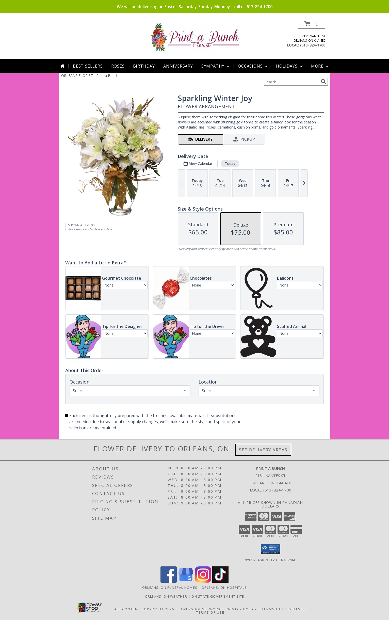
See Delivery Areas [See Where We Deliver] (263, 450)
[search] (323, 81)
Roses (118, 66)
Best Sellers (88, 66)
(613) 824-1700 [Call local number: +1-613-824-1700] (312, 45)
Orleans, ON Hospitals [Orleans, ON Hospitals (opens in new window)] (224, 587)
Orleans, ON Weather (166, 596)
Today (230, 163)
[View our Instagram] (203, 581)
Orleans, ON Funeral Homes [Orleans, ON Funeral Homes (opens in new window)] (170, 587)
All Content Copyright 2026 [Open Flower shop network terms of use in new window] (144, 609)
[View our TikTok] (220, 581)
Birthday (144, 66)
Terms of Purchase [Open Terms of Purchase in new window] (282, 609)
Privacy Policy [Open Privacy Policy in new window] (241, 609)
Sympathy (216, 66)
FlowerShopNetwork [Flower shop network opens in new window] (198, 609)
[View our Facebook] (168, 581)
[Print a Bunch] (196, 37)
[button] (311, 24)
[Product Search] (291, 81)
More (320, 66)
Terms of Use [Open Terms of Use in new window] (210, 612)
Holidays (289, 66)
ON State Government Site (217, 596)
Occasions (253, 66)
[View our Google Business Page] (186, 581)
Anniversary (178, 66)
